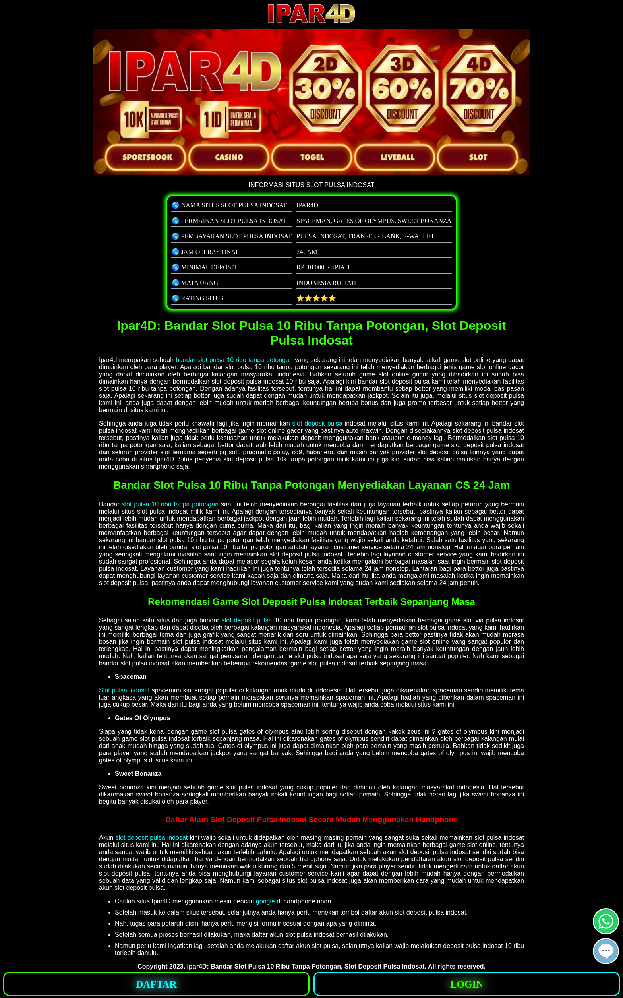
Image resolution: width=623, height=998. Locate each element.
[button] (606, 951)
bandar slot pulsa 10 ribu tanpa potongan (234, 360)
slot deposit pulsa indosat (152, 837)
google (265, 901)
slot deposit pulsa (317, 423)
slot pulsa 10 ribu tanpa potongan (170, 504)
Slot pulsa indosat (124, 690)
